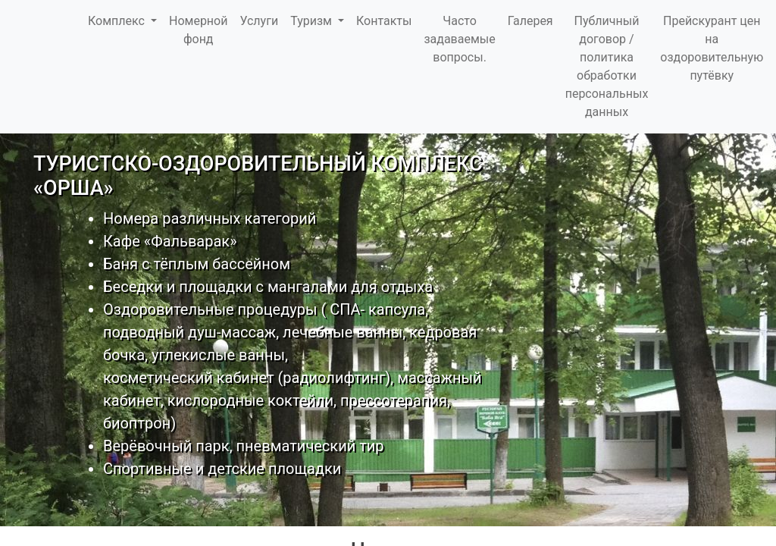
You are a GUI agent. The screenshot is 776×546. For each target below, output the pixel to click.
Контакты (383, 21)
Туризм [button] (312, 21)
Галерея (530, 21)
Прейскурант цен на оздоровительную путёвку (711, 48)
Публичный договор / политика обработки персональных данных (607, 66)
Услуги (258, 21)
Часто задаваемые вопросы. (459, 39)
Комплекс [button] (118, 21)
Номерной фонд (198, 30)
